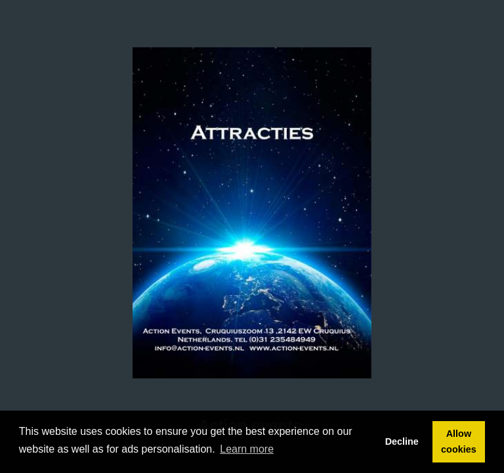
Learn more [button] (247, 449)
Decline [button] (402, 441)
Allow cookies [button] (458, 441)
